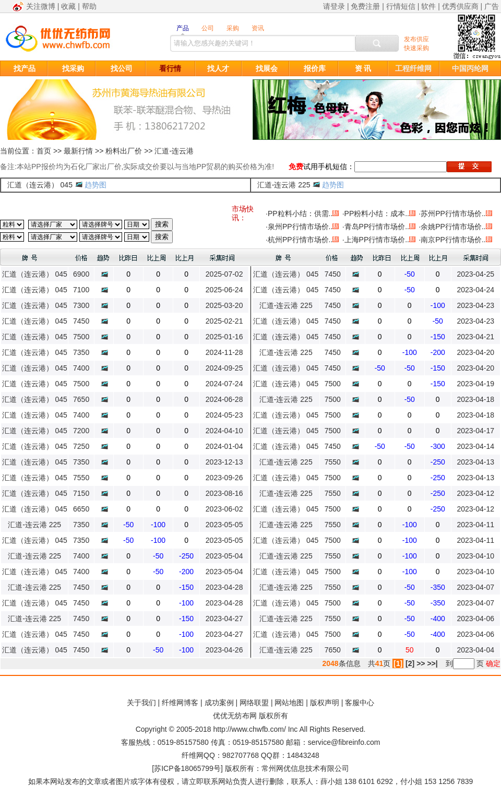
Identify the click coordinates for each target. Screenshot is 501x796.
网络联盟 (254, 702)
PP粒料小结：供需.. (300, 213)
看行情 (170, 68)
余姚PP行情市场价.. (453, 226)
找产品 (24, 68)
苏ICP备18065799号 (187, 768)
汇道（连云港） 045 (40, 185)
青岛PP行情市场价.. (376, 226)
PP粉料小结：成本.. (376, 213)
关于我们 (141, 702)
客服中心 (359, 702)
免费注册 (365, 6)
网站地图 (289, 702)
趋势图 (95, 185)
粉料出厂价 (123, 151)
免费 (296, 166)
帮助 (89, 6)
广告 (491, 6)
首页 (44, 151)
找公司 (122, 68)
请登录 (334, 6)
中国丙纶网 (470, 68)
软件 (428, 6)
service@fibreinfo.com (344, 742)
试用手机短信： (328, 166)
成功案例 (219, 702)
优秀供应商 (460, 6)
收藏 (68, 6)
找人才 (218, 68)
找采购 (73, 68)
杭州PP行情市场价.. (300, 239)
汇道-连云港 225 (284, 185)
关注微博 (40, 6)
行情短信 (400, 6)
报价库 (315, 68)
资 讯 (363, 68)
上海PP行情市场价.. (376, 239)
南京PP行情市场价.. (453, 239)
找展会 (267, 68)
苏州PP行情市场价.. (453, 213)
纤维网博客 (180, 702)
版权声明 (324, 702)
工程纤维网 (413, 68)
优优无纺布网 (235, 715)
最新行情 (78, 151)
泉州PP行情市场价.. (300, 226)
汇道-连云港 (174, 151)
